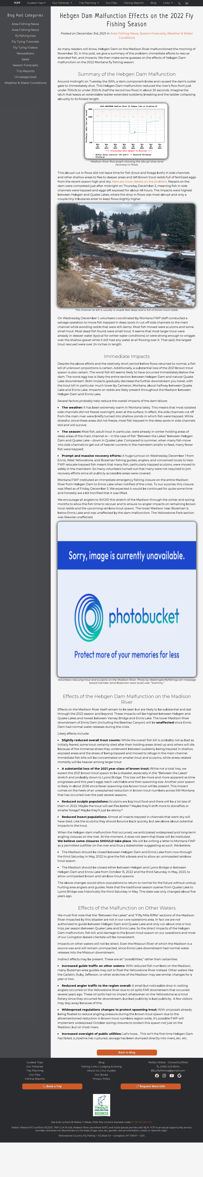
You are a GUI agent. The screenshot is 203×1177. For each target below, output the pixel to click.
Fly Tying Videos (25, 47)
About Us (93, 1070)
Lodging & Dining (111, 1066)
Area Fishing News (25, 30)
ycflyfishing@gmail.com (168, 1070)
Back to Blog (126, 1052)
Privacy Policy (101, 1078)
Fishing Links (89, 1066)
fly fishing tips (25, 35)
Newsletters (25, 53)
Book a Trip (52, 1086)
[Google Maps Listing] (179, 1076)
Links (167, 2)
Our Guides (108, 1070)
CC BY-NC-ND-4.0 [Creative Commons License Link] (141, 1122)
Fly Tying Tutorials (25, 41)
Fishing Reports (134, 2)
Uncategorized (25, 77)
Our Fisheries (61, 2)
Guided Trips (35, 2)
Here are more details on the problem (139, 181)
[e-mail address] (186, 3)
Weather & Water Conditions (25, 83)
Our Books (101, 1074)
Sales (25, 59)
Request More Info (150, 1086)
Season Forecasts (25, 65)
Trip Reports (25, 71)
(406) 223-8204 (168, 1066)
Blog (153, 2)
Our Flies (111, 2)
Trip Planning (88, 2)
